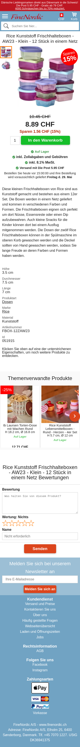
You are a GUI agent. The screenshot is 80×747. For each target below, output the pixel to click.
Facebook (39, 664)
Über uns (40, 615)
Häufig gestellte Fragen (40, 620)
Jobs (40, 637)
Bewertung (11, 489)
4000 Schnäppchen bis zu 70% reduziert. (40, 8)
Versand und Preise (40, 604)
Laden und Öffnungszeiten (40, 631)
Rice (6, 311)
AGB (40, 651)
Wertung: (15, 517)
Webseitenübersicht (40, 626)
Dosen (7, 302)
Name (7, 529)
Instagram (40, 670)
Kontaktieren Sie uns (40, 609)
